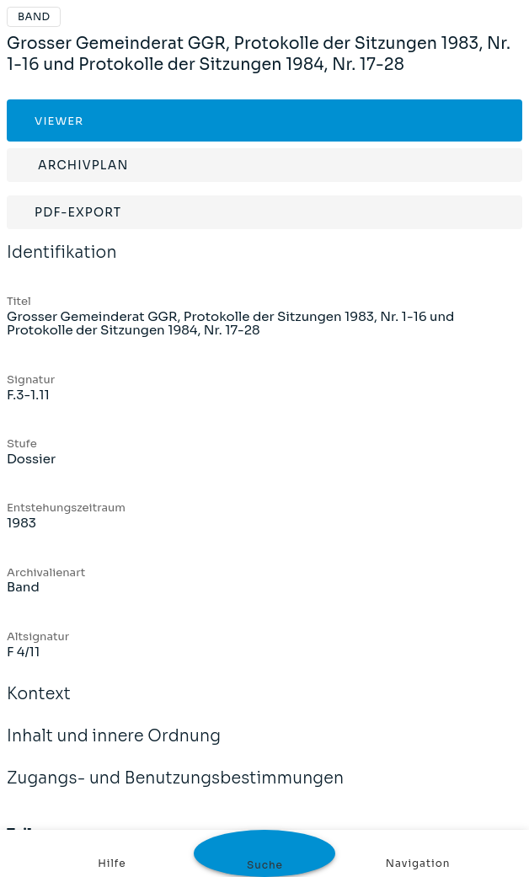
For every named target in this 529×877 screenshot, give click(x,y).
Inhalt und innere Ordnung (114, 747)
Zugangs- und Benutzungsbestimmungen (175, 789)
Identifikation (62, 264)
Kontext (39, 705)
